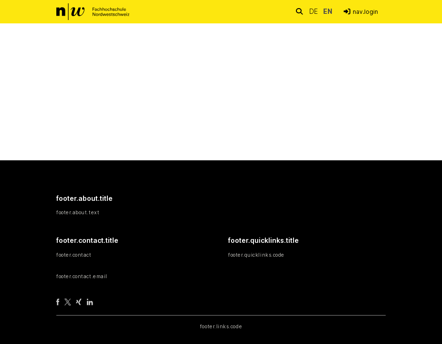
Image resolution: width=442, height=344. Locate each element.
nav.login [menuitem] (365, 11)
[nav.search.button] (299, 11)
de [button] (314, 11)
